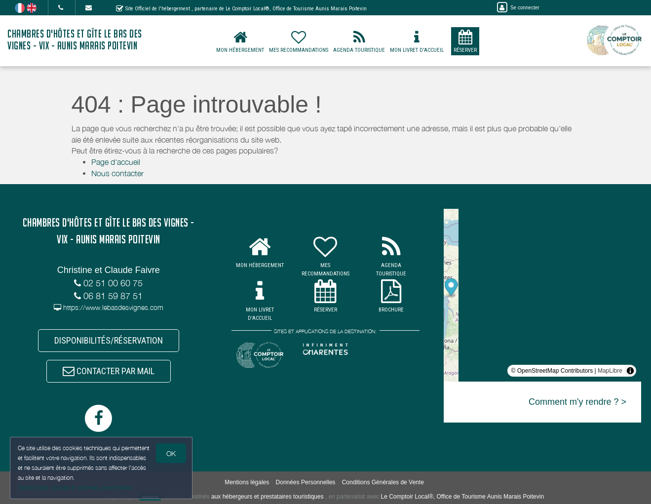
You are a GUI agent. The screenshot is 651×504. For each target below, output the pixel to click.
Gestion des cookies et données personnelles (75, 487)
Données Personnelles (306, 482)
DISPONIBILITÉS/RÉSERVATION (108, 340)
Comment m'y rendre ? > (577, 402)
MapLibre (610, 370)
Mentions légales (247, 482)
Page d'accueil (115, 161)
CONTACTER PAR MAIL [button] (108, 371)
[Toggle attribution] (630, 371)
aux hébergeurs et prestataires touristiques (267, 496)
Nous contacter (117, 173)
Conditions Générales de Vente (383, 482)
